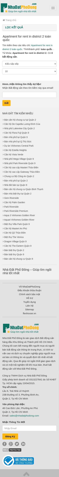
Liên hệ (29, 305)
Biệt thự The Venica (14, 237)
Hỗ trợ (29, 298)
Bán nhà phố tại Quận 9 (16, 137)
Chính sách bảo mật (29, 294)
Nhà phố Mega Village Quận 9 (19, 159)
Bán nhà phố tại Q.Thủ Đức (17, 141)
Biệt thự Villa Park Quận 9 (17, 224)
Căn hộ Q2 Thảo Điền (15, 232)
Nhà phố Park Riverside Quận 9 (19, 163)
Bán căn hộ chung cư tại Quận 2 (20, 120)
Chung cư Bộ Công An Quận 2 (19, 176)
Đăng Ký (10, 436)
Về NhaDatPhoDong (29, 286)
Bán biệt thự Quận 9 (14, 254)
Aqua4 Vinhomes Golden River (19, 219)
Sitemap (29, 309)
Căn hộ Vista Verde (13, 154)
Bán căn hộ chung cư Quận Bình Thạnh (23, 189)
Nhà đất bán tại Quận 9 (15, 185)
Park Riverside (11, 207)
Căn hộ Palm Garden (14, 202)
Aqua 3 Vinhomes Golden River (19, 215)
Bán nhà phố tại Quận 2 (16, 180)
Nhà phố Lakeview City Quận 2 (19, 128)
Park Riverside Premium (16, 211)
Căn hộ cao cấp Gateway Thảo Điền (22, 172)
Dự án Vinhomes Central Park (19, 146)
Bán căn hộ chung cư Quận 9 (18, 259)
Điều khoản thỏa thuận (29, 290)
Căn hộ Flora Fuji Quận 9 (16, 133)
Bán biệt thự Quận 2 (14, 250)
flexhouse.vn (29, 313)
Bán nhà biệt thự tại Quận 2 (17, 193)
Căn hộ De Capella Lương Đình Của (22, 124)
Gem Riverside (11, 198)
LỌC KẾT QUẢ (14, 27)
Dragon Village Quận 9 (15, 241)
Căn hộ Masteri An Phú (15, 228)
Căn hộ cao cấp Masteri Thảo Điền (21, 167)
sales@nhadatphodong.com (24, 415)
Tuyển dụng (29, 302)
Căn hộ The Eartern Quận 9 (17, 246)
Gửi (6, 103)
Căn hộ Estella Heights (15, 150)
